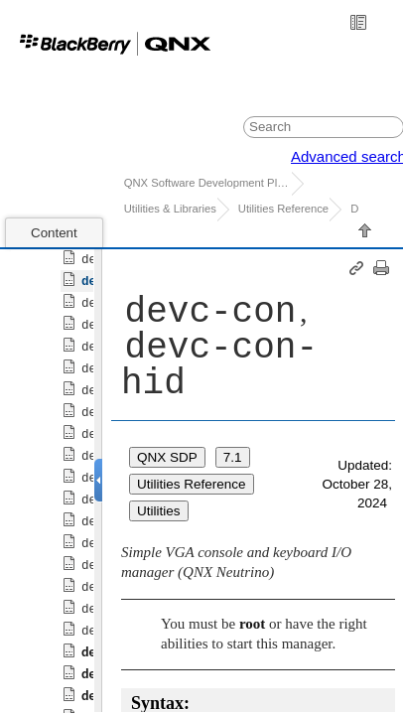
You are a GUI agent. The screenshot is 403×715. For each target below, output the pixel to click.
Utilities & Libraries (170, 208)
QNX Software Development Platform (208, 183)
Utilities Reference (283, 208)
